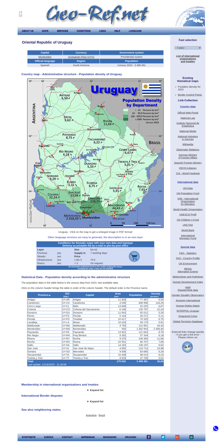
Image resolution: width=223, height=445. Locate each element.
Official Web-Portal (187, 112)
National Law (188, 118)
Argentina (91, 415)
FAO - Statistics (188, 253)
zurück (48, 437)
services (62, 31)
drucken (130, 437)
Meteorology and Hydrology (187, 276)
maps (45, 31)
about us (27, 31)
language (135, 31)
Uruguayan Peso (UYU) (81, 57)
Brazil (102, 415)
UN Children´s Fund (188, 219)
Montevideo (44, 57)
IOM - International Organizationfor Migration (187, 201)
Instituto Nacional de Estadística (188, 124)
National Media (187, 131)
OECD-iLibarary (188, 168)
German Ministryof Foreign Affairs (187, 156)
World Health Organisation (188, 209)
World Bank (187, 230)
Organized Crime (187, 316)
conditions (84, 31)
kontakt (67, 437)
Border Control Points (190, 94)
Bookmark (109, 437)
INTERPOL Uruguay (188, 311)
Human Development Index (188, 282)
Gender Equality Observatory (188, 295)
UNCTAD (188, 225)
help (117, 31)
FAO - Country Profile (188, 258)
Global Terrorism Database (188, 321)
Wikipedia (187, 144)
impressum (88, 437)
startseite (29, 437)
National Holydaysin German (188, 138)
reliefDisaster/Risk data (188, 288)
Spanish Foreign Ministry (187, 162)
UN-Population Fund (188, 193)
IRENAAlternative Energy (188, 270)
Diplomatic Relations (187, 149)
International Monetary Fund (187, 237)
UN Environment (188, 263)
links (102, 31)
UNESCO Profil (187, 214)
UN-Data (188, 188)
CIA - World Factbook (188, 173)
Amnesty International (188, 300)
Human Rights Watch (188, 305)
